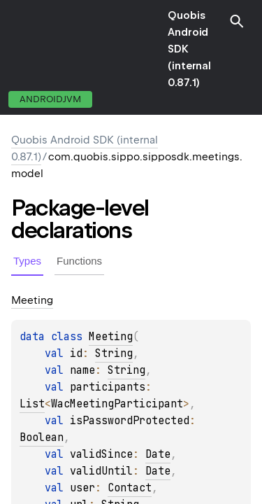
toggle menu (21, 49)
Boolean (42, 437)
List (32, 404)
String (114, 353)
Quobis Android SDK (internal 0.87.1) (189, 49)
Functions (79, 261)
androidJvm (50, 99)
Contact (130, 488)
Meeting (111, 337)
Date (157, 454)
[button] (237, 21)
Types (27, 261)
